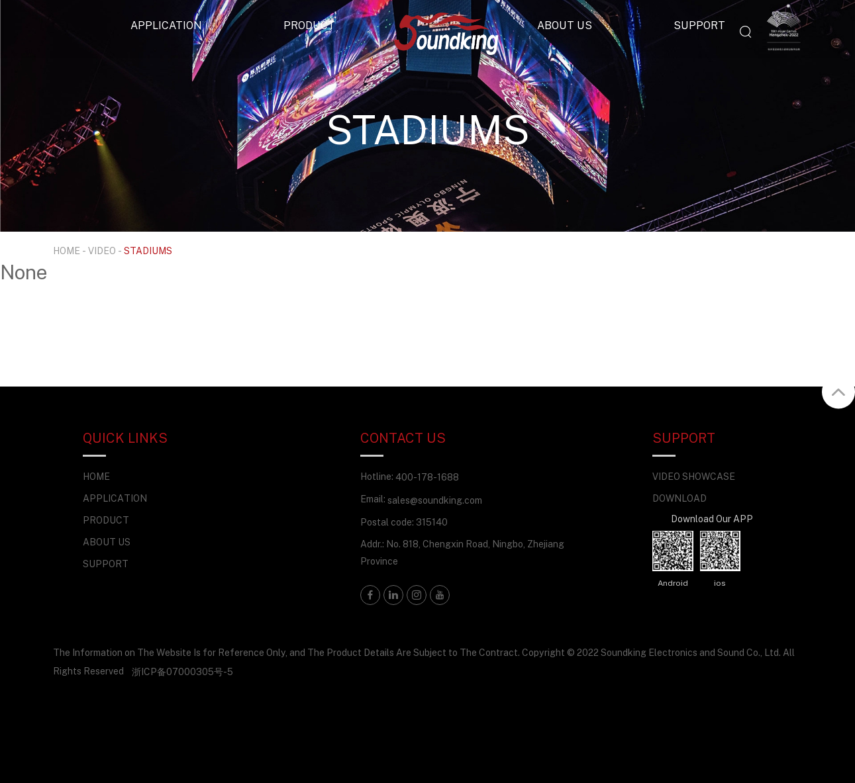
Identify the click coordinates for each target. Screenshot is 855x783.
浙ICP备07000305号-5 (182, 671)
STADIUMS (148, 250)
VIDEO (102, 250)
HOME (66, 250)
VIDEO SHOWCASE (693, 476)
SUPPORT (699, 25)
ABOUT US (564, 25)
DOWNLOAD (679, 498)
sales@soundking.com (434, 500)
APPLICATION (166, 25)
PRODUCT (309, 25)
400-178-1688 (427, 477)
